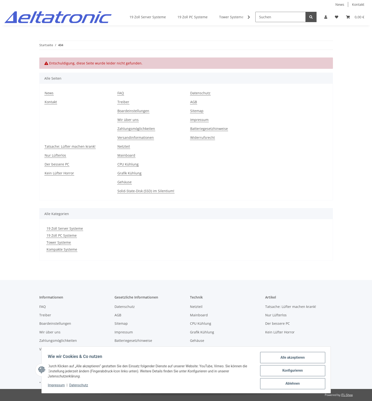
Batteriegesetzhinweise (209, 128)
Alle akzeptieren (291, 359)
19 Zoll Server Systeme (65, 228)
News (339, 4)
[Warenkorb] (355, 17)
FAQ (120, 93)
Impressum (199, 119)
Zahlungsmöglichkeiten (136, 128)
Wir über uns (128, 119)
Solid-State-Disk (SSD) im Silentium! (145, 191)
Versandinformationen (135, 137)
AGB (193, 102)
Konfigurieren (291, 371)
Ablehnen (291, 384)
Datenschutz (200, 93)
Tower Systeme (59, 242)
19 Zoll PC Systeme (62, 235)
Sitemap (196, 110)
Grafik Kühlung (129, 173)
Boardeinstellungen (133, 110)
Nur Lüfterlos (55, 155)
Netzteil (123, 146)
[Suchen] (280, 17)
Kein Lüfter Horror (59, 173)
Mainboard (126, 155)
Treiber (123, 102)
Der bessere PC (57, 164)
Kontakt (358, 4)
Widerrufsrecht (202, 137)
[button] (325, 17)
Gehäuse (124, 182)
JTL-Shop (347, 395)
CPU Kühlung (128, 164)
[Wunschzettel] (336, 17)
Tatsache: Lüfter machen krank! (70, 146)
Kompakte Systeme (62, 249)
